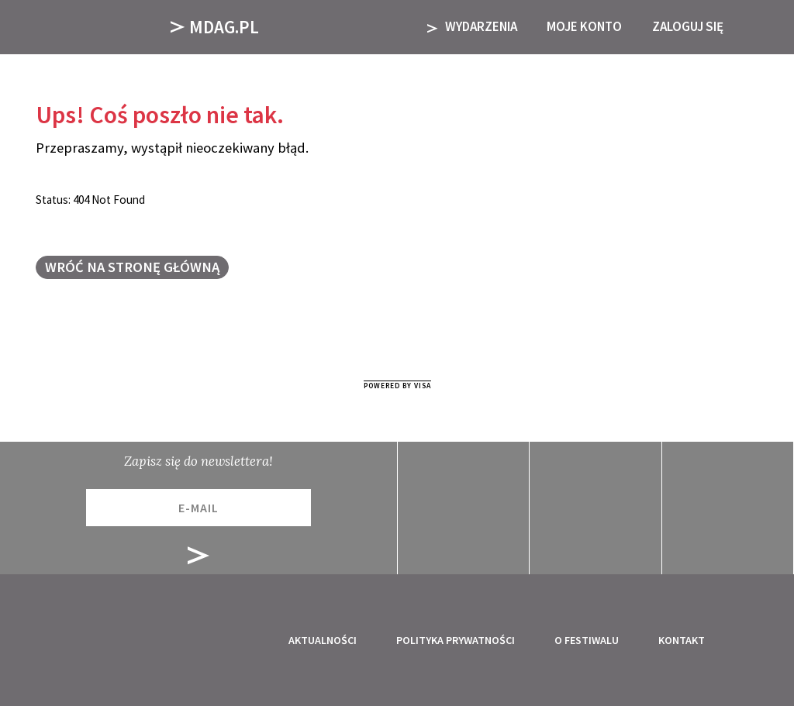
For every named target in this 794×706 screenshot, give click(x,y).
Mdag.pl (215, 26)
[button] (761, 26)
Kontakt (681, 640)
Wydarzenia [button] (472, 26)
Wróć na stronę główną (132, 267)
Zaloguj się (687, 26)
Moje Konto (584, 26)
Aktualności (322, 640)
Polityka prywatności (455, 640)
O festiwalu (586, 640)
